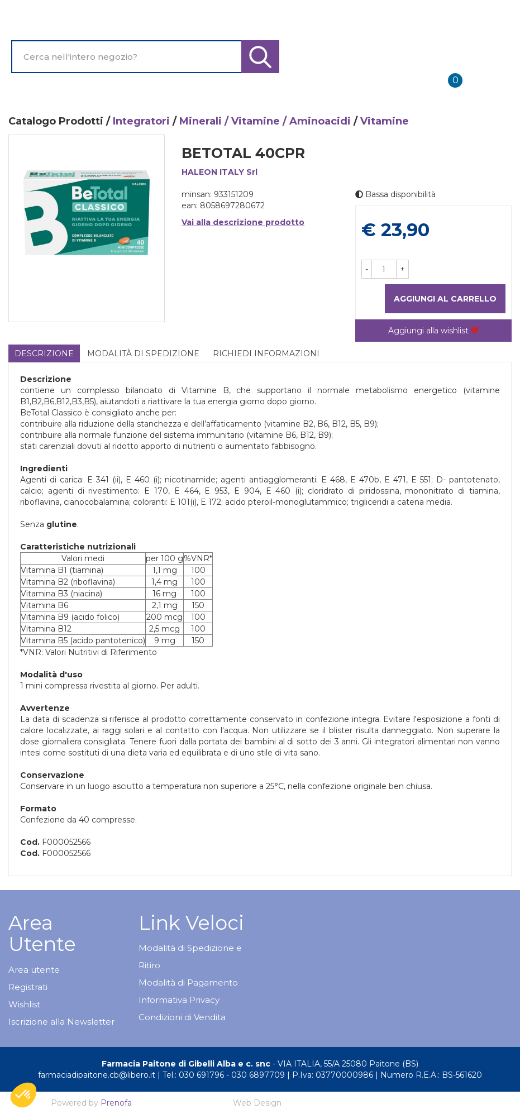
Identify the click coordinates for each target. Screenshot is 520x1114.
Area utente (34, 969)
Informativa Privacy (179, 1000)
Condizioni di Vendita (182, 1017)
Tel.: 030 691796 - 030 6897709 (224, 1075)
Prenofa (116, 1103)
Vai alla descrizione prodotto (243, 222)
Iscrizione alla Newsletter (61, 1021)
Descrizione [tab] (44, 353)
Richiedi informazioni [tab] (266, 353)
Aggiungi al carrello (445, 299)
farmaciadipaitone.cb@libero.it (96, 1075)
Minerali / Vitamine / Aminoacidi (265, 121)
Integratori (141, 121)
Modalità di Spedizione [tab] (143, 353)
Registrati (27, 987)
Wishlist (24, 1004)
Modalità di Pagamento (188, 982)
